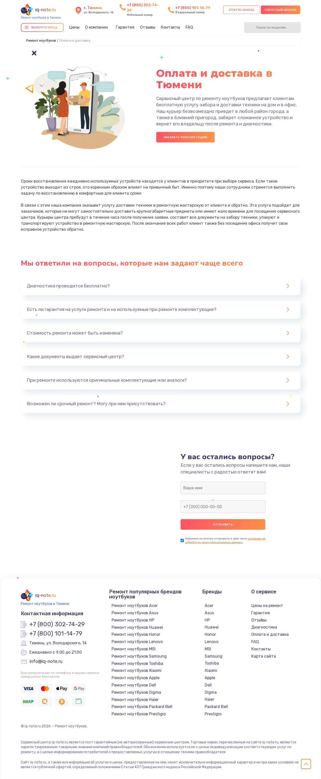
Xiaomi (211, 670)
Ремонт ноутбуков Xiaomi (137, 670)
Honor (210, 634)
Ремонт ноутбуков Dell (134, 685)
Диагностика (264, 627)
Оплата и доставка (270, 634)
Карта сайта (263, 656)
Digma (211, 692)
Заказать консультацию (185, 137)
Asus (209, 612)
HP (207, 620)
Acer (209, 605)
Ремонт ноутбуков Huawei (137, 627)
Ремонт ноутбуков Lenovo (137, 641)
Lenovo (211, 641)
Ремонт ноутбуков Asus (135, 612)
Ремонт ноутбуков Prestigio (139, 714)
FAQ (189, 27)
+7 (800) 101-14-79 (192, 8)
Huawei (212, 627)
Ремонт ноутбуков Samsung (139, 656)
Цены (74, 27)
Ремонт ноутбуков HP (133, 620)
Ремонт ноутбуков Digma (136, 692)
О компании (96, 27)
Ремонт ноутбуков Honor (136, 634)
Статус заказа (241, 10)
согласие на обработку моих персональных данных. (225, 540)
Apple (210, 677)
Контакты (170, 27)
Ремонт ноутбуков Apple (135, 677)
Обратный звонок (280, 10)
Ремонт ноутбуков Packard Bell (142, 706)
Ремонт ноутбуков (41, 40)
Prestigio (213, 714)
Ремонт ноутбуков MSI (133, 649)
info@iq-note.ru (46, 661)
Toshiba (212, 663)
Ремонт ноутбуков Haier (135, 699)
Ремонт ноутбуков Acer (135, 605)
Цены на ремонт (267, 605)
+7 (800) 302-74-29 (57, 624)
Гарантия (125, 27)
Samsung (213, 656)
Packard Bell (216, 706)
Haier (209, 699)
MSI (208, 649)
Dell (208, 685)
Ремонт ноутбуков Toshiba (137, 663)
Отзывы (147, 27)
